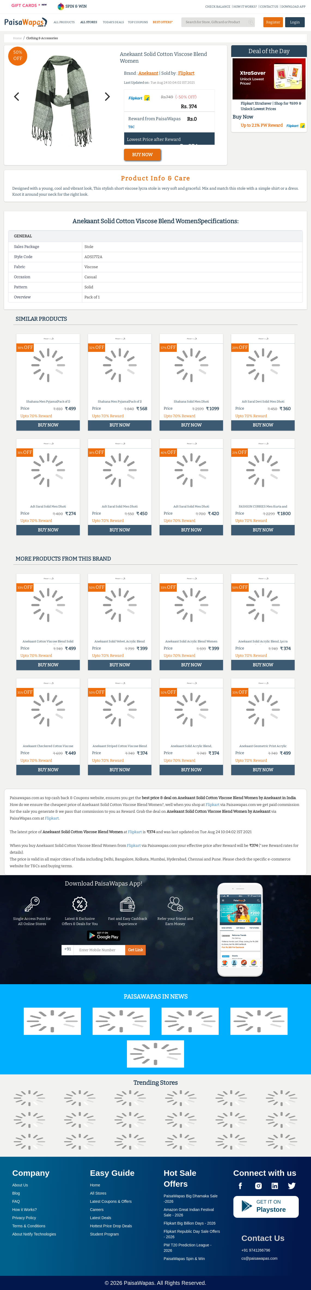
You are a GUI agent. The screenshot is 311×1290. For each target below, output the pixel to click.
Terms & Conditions (28, 1226)
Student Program (104, 1234)
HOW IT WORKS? (245, 6)
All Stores (98, 1193)
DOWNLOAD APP (293, 6)
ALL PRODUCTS (64, 22)
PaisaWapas (139, 1283)
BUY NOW (142, 154)
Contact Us (263, 1238)
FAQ (16, 1201)
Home (95, 1185)
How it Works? (24, 1209)
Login (295, 22)
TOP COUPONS (138, 22)
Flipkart (186, 73)
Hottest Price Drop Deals (111, 1226)
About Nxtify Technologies (34, 1234)
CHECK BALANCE (217, 6)
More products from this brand (63, 558)
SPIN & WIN (72, 6)
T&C (131, 127)
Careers (97, 1209)
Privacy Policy (24, 1218)
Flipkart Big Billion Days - (190, 1223)
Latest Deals (100, 1218)
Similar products (41, 319)
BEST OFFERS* (163, 22)
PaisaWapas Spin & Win (184, 1258)
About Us (20, 1185)
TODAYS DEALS (113, 22)
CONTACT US (269, 6)
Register (273, 22)
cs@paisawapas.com (260, 1258)
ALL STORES (88, 22)
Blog (16, 1193)
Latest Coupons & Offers (111, 1201)
